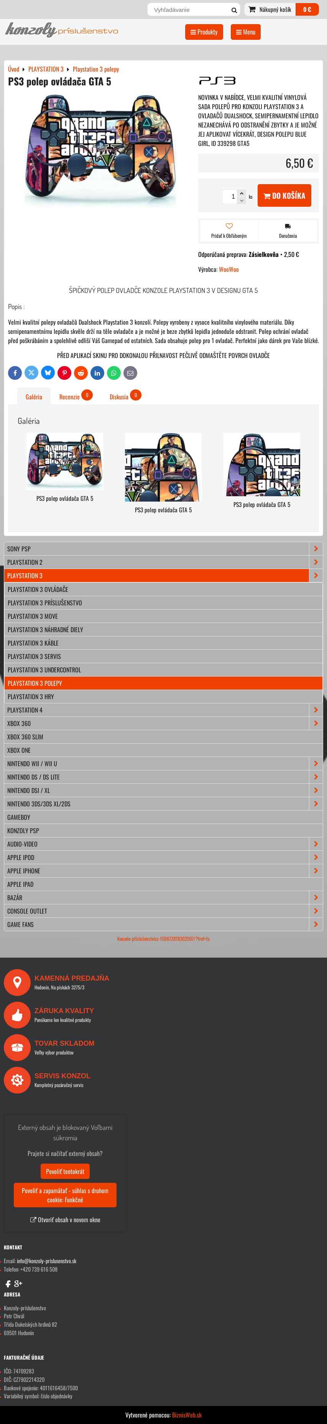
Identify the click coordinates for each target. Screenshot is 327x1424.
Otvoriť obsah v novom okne (65, 1219)
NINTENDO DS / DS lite (165, 776)
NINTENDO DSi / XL (165, 790)
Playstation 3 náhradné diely (45, 629)
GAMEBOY (18, 817)
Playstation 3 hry (31, 696)
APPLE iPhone (165, 870)
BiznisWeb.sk (187, 1414)
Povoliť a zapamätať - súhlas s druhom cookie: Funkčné (65, 1195)
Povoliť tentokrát (65, 1171)
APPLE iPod (165, 857)
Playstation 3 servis (34, 656)
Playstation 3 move (33, 616)
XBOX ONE (19, 750)
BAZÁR (165, 897)
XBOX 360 (165, 723)
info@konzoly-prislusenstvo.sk (46, 1261)
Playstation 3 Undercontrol (44, 669)
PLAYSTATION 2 (165, 562)
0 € (307, 9)
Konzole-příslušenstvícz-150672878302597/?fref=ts (163, 938)
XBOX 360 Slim (25, 736)
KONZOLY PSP (23, 830)
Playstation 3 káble (33, 642)
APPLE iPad (20, 884)
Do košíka (284, 195)
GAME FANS (165, 924)
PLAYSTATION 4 (165, 709)
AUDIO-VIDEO (165, 843)
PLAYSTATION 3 (165, 575)
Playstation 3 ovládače (38, 589)
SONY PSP (165, 548)
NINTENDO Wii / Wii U (165, 763)
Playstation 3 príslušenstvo (45, 602)
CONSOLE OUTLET (165, 910)
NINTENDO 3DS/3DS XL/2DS (165, 803)
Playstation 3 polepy (35, 683)
